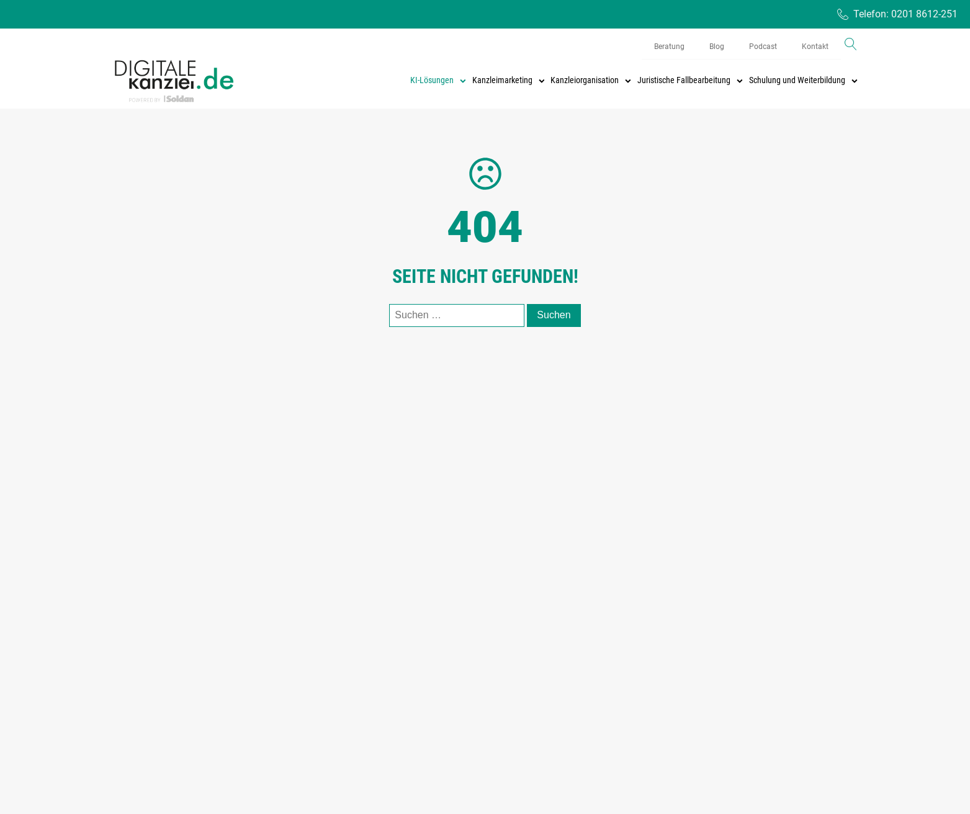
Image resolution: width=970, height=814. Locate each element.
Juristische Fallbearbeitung (690, 80)
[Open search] (851, 44)
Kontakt (815, 46)
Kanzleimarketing (508, 80)
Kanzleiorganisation (590, 80)
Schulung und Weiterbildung (803, 80)
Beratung (669, 46)
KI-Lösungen (438, 80)
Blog (716, 46)
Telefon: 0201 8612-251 (905, 14)
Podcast (763, 46)
